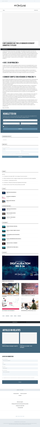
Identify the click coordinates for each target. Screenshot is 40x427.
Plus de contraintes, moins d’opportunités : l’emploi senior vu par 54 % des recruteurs (10, 296)
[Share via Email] (15, 49)
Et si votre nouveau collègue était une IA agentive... (13, 234)
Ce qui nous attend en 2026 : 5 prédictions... (12, 226)
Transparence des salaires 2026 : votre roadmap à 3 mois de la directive (15, 176)
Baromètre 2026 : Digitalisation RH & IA (11, 192)
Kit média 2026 (20, 407)
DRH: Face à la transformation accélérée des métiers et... (13, 238)
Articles (4, 41)
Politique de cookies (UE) (20, 405)
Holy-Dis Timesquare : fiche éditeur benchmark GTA (8, 310)
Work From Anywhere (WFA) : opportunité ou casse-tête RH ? (28, 310)
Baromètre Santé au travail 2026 (10, 200)
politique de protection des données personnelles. (23, 125)
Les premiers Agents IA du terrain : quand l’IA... (12, 247)
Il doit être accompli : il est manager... (26, 346)
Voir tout (3, 174)
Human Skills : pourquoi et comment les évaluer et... (13, 230)
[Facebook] (34, 1)
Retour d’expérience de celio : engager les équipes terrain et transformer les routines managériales (20, 178)
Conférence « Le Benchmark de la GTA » (10, 180)
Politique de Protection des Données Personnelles (20, 403)
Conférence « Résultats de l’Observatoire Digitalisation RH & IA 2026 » (15, 182)
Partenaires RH (16, 393)
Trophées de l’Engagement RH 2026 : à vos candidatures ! (28, 295)
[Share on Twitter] (10, 49)
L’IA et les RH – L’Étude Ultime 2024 (10, 217)
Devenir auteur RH (23, 393)
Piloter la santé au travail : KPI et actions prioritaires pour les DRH (14, 184)
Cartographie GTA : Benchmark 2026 (11, 196)
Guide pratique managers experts (10, 346)
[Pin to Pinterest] (12, 49)
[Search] (36, 10)
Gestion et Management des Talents (10, 41)
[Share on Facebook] (9, 49)
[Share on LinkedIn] (13, 49)
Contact (20, 395)
